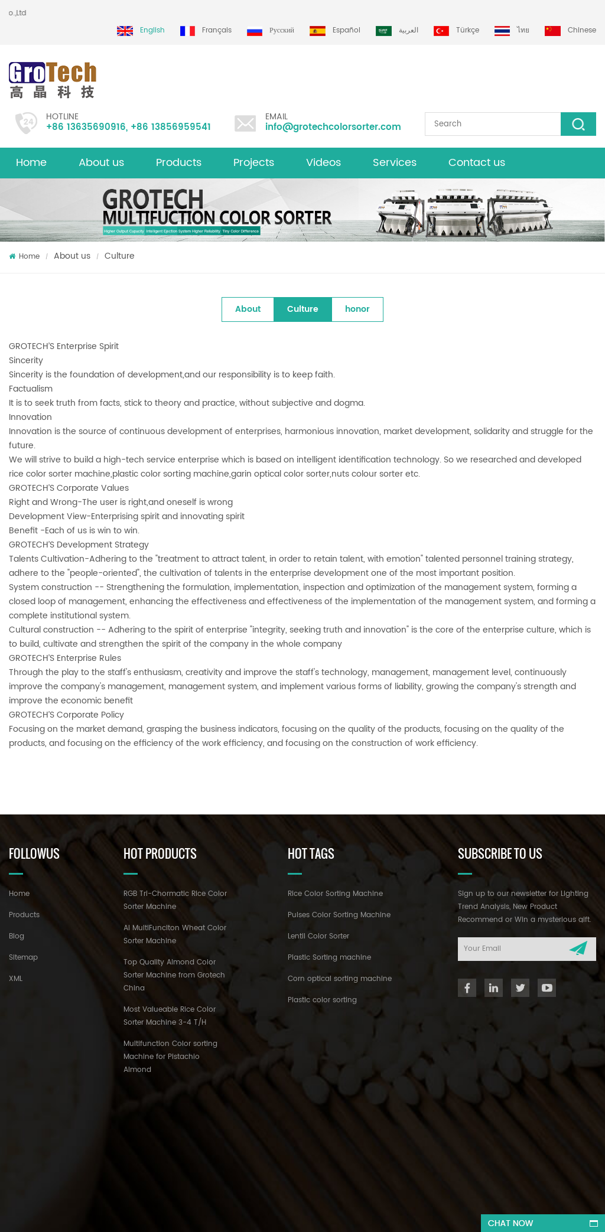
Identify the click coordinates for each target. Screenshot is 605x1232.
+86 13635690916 (86, 127)
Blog (16, 936)
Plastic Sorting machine (329, 957)
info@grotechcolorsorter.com (333, 127)
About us (101, 162)
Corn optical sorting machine (340, 979)
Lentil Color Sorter (318, 936)
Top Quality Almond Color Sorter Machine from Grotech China (174, 975)
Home (31, 162)
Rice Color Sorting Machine (335, 893)
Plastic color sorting (322, 1000)
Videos (323, 162)
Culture (120, 256)
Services (395, 162)
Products (178, 162)
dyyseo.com (367, 1212)
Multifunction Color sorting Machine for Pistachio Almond (170, 1056)
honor (357, 309)
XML (15, 979)
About (248, 309)
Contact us (476, 162)
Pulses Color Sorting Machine (339, 915)
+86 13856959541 (171, 127)
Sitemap (23, 957)
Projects (253, 162)
